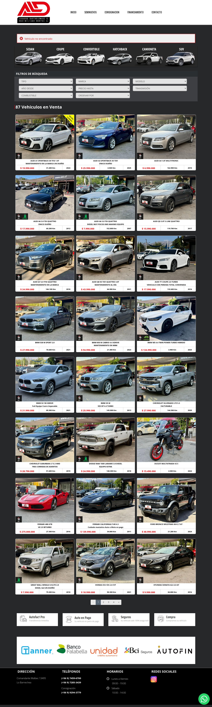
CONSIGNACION (112, 12)
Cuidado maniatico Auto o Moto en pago (105, 529)
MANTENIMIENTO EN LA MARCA (45, 285)
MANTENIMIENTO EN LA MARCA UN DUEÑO (45, 164)
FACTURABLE (167, 407)
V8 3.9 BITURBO (45, 529)
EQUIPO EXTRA (106, 468)
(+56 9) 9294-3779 (71, 694)
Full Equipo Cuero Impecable (45, 407)
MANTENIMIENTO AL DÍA (106, 285)
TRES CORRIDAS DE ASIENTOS (45, 468)
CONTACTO (157, 12)
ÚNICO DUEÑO (106, 164)
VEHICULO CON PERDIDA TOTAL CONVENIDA (167, 285)
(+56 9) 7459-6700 (71, 680)
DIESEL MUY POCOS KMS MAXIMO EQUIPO (106, 225)
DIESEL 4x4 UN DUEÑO (45, 590)
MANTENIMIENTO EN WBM (106, 346)
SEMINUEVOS (90, 12)
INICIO (73, 12)
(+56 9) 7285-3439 (71, 684)
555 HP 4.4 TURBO (106, 407)
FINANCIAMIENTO (135, 12)
